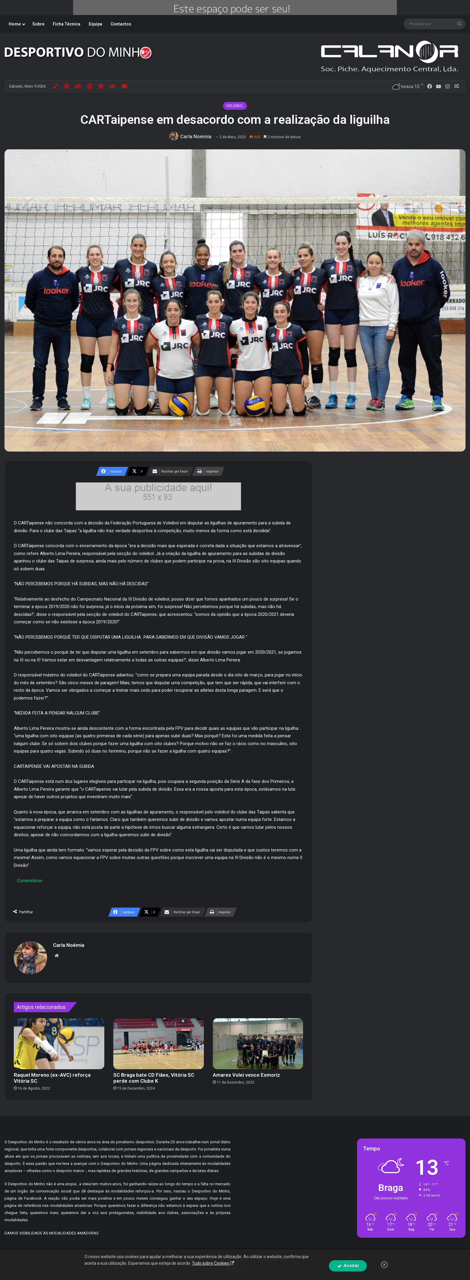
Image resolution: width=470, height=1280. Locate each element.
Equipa (95, 24)
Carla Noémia (195, 136)
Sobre (38, 24)
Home (15, 24)
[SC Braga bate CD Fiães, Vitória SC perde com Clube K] (158, 1043)
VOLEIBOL (235, 105)
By (284, 1259)
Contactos (121, 24)
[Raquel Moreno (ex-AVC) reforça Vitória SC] (59, 1043)
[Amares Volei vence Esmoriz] (258, 1043)
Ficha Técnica (66, 24)
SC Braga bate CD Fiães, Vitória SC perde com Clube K (153, 1078)
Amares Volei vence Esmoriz (246, 1075)
